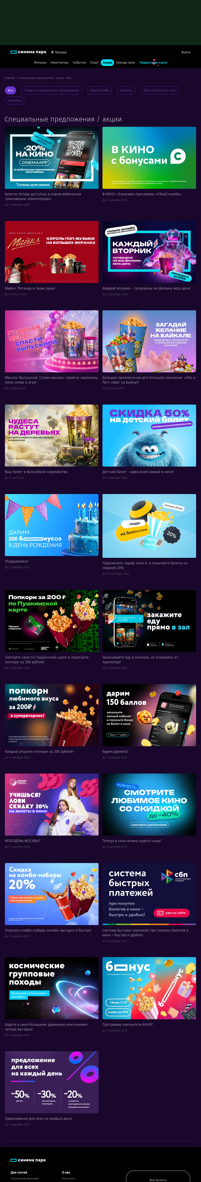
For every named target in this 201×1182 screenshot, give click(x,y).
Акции (107, 62)
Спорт (94, 62)
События (79, 62)
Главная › (11, 78)
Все (69, 78)
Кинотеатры (60, 62)
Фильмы (40, 62)
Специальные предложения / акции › (42, 78)
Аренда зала (125, 62)
